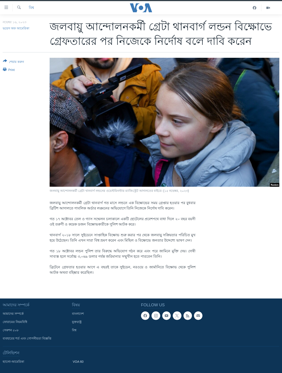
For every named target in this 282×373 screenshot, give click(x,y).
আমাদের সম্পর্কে (13, 313)
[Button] (13, 62)
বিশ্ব (31, 8)
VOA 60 (78, 361)
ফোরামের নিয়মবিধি (15, 322)
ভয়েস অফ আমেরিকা (16, 28)
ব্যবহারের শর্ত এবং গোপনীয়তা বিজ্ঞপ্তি (27, 338)
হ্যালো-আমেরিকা (13, 361)
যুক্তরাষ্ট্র (77, 322)
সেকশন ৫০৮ (11, 330)
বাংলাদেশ (78, 313)
